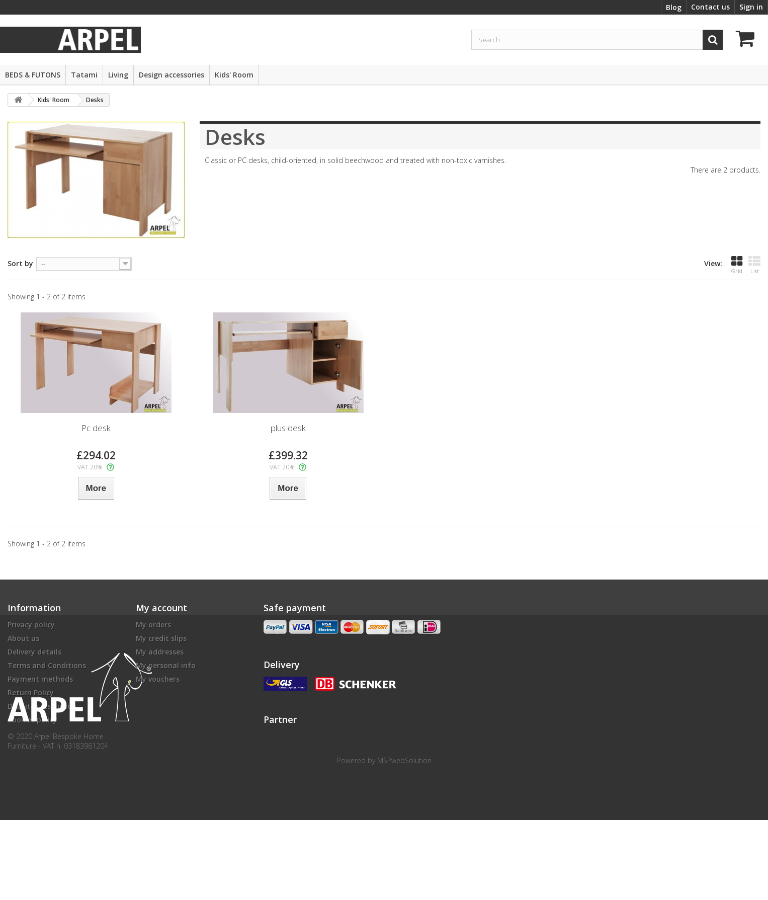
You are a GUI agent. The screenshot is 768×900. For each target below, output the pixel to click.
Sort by (20, 263)
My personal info (166, 665)
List (754, 265)
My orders (153, 624)
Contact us (710, 7)
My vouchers (158, 679)
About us (23, 638)
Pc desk (96, 428)
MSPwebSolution (404, 840)
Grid (736, 265)
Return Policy (31, 692)
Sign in (751, 7)
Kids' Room (234, 74)
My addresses (160, 652)
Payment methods (40, 679)
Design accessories (171, 74)
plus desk (288, 428)
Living (118, 74)
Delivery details (34, 652)
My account (161, 608)
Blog (673, 7)
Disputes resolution (42, 706)
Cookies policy (32, 719)
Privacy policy (31, 624)
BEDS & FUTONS (32, 74)
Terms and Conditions (47, 665)
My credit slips (161, 638)
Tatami (84, 74)
